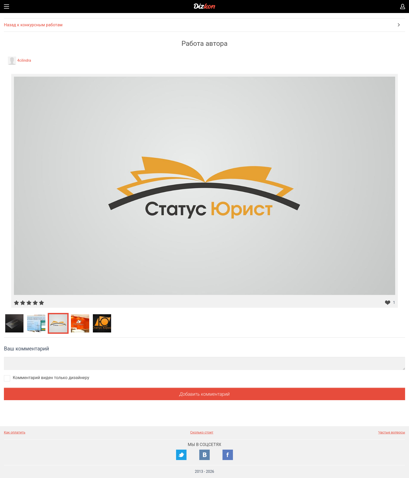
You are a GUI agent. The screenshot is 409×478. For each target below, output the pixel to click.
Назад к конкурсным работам (33, 24)
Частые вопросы (391, 432)
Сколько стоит (201, 432)
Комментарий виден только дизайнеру (51, 377)
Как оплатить (14, 432)
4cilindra (24, 60)
